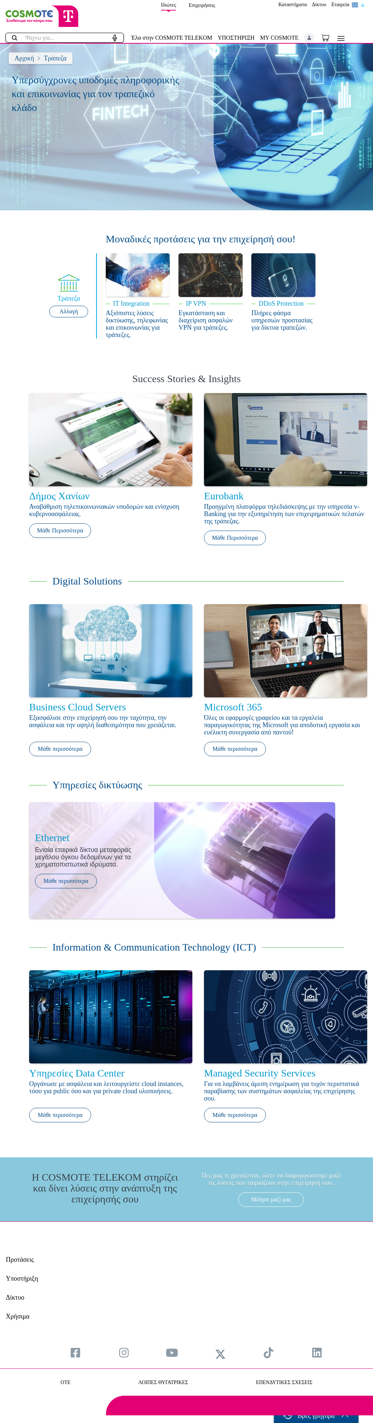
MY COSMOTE (279, 38)
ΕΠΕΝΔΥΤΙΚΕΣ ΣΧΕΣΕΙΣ (284, 1382)
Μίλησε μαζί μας (271, 1199)
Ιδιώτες (168, 5)
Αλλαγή (68, 311)
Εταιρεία (340, 4)
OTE (65, 1382)
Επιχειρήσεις (202, 5)
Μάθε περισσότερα (60, 749)
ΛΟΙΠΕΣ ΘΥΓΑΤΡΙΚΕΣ (163, 1382)
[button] (309, 38)
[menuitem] (75, 1353)
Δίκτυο (319, 4)
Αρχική (24, 58)
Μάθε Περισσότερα (60, 530)
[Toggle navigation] (339, 38)
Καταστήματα (292, 4)
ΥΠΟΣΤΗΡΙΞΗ (236, 38)
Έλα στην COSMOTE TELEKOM (171, 38)
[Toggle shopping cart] (329, 37)
